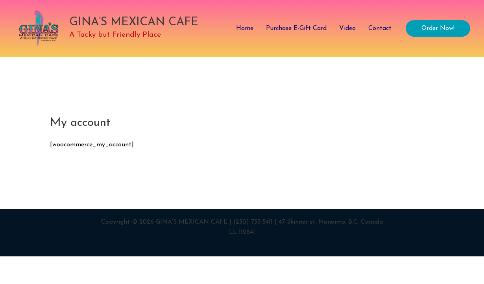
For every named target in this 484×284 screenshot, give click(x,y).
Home (244, 28)
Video (347, 28)
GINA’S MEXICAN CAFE (133, 22)
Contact (380, 28)
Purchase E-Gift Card (296, 28)
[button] (438, 28)
